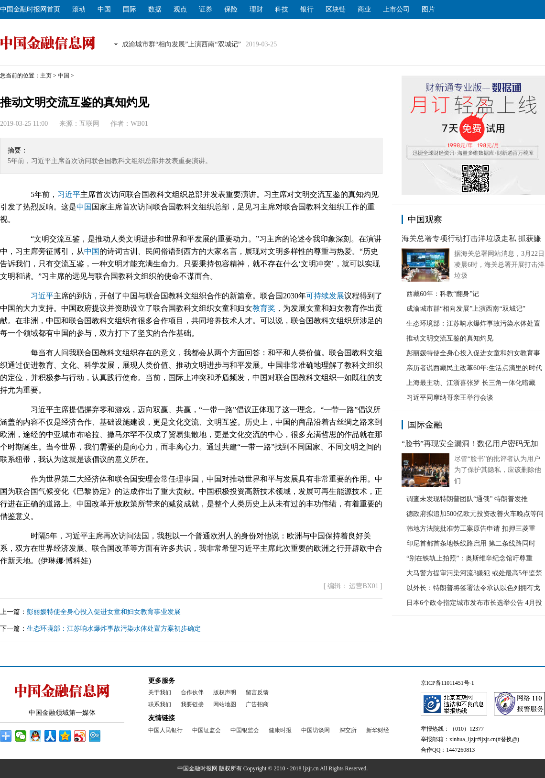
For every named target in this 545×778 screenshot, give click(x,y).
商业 (364, 9)
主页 (46, 75)
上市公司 (396, 9)
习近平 (68, 194)
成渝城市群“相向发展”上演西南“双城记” (181, 44)
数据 (155, 9)
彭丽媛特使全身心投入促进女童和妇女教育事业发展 (104, 611)
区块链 (336, 9)
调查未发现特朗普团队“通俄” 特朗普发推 (467, 499)
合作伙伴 (192, 692)
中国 (104, 9)
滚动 (79, 9)
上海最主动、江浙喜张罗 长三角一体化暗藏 (470, 382)
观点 (180, 9)
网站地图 (224, 704)
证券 (205, 9)
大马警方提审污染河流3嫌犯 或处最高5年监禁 (474, 573)
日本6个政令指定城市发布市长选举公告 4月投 (474, 602)
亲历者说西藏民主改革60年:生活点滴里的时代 (474, 368)
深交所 (348, 730)
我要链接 (192, 704)
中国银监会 (244, 730)
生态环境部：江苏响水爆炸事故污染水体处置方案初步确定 (114, 628)
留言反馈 (257, 692)
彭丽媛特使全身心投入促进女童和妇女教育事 (473, 353)
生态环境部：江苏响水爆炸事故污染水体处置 (473, 323)
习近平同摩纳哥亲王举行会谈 (449, 397)
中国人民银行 (165, 730)
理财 (256, 9)
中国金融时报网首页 (30, 9)
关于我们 (159, 692)
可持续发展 (325, 296)
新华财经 (377, 730)
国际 (129, 9)
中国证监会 (206, 730)
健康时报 (280, 730)
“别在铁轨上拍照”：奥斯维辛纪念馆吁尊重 (469, 558)
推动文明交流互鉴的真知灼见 (449, 338)
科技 (281, 9)
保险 (231, 9)
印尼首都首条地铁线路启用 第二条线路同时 (470, 543)
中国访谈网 (315, 730)
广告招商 (257, 704)
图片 (428, 9)
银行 (307, 9)
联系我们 (159, 704)
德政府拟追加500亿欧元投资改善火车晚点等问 (475, 513)
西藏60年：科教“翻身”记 (442, 293)
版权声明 (224, 692)
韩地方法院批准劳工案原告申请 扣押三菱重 (470, 528)
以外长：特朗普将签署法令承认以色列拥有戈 (473, 588)
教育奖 (263, 308)
